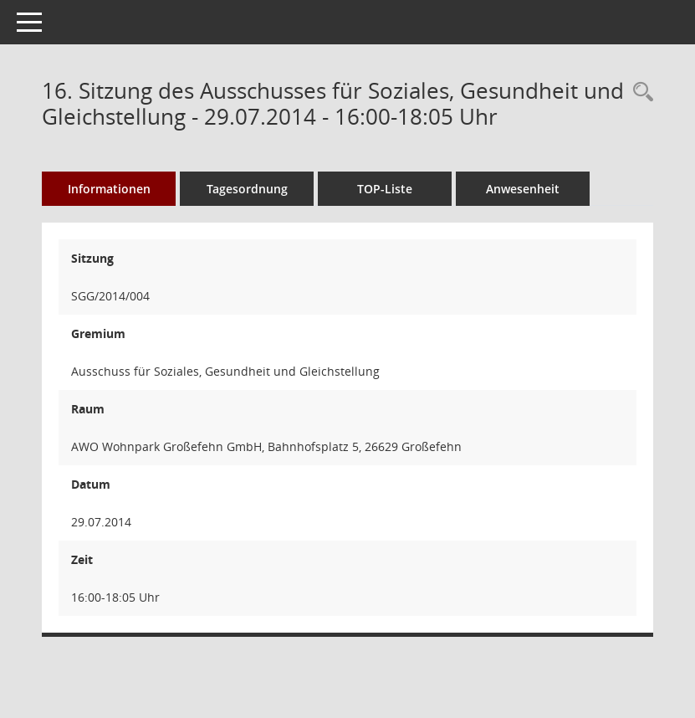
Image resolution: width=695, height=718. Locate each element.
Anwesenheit (523, 189)
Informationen (109, 189)
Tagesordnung (247, 189)
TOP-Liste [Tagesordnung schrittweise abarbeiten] (384, 189)
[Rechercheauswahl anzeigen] (639, 92)
